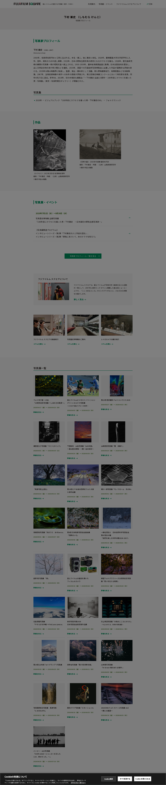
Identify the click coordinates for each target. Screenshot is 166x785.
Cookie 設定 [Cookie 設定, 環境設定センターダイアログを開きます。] (108, 780)
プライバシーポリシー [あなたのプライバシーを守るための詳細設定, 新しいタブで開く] (78, 784)
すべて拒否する (125, 780)
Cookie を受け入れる (142, 780)
